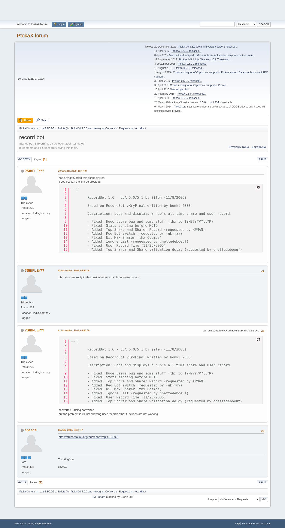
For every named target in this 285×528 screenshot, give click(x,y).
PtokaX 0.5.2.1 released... (192, 63)
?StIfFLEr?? (34, 171)
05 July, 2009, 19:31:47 (70, 430)
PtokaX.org (180, 106)
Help (237, 523)
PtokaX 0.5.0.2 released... (186, 98)
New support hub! (180, 89)
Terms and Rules (250, 523)
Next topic (258, 147)
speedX (31, 430)
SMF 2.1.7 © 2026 (23, 523)
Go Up (22, 482)
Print (262, 159)
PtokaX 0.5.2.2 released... (186, 50)
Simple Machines (43, 523)
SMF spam (98, 496)
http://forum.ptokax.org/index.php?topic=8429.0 (88, 437)
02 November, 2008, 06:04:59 (74, 330)
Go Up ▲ (266, 523)
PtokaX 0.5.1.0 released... (187, 80)
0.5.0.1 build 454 (209, 102)
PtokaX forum (32, 35)
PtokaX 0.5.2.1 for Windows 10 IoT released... (205, 59)
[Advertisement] (143, 9)
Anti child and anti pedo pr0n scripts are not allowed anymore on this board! (211, 55)
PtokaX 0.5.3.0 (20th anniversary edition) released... (207, 46)
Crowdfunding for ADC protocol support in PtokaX (198, 85)
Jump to (212, 499)
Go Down (24, 159)
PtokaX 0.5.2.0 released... (189, 68)
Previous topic (239, 147)
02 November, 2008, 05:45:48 (74, 270)
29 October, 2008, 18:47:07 (72, 171)
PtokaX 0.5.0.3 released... (191, 93)
